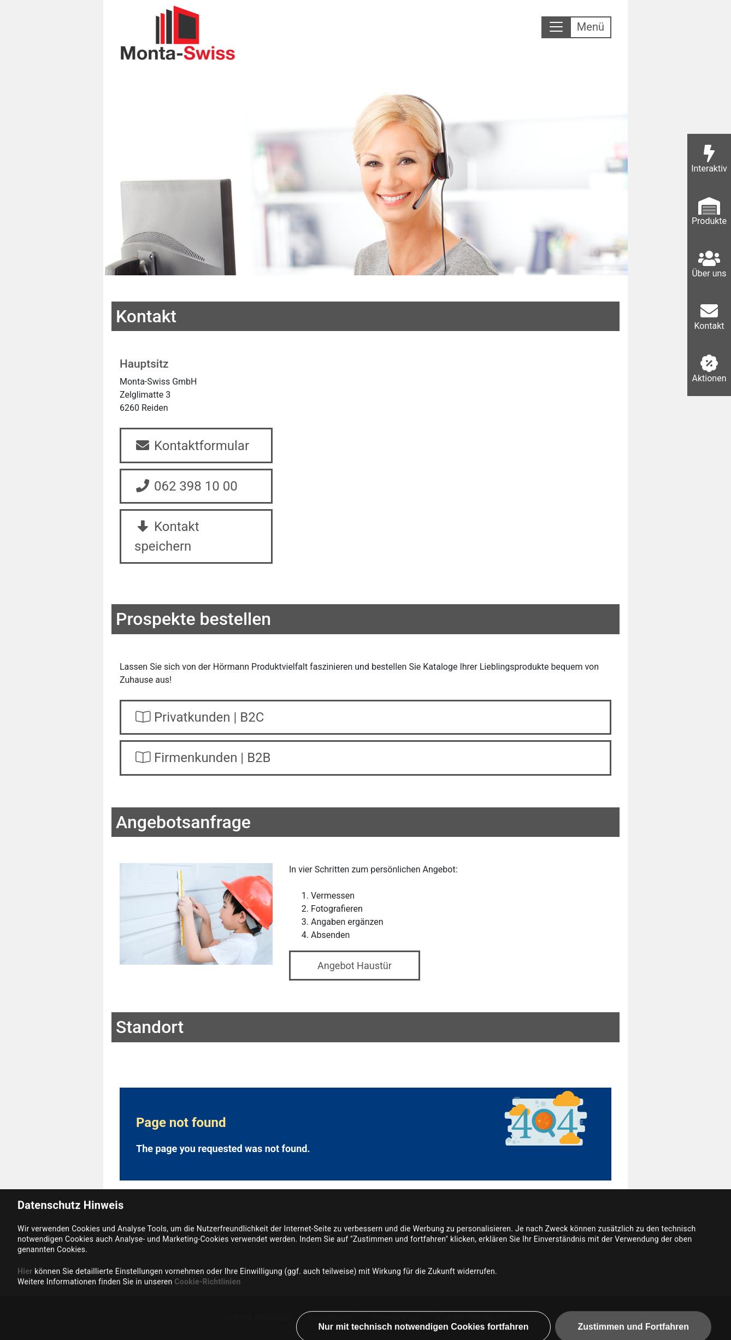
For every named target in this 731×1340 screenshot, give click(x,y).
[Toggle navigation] (576, 27)
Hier (24, 1327)
